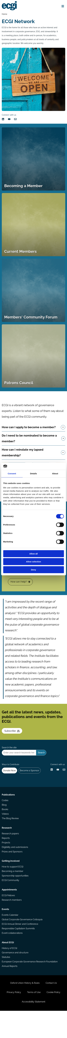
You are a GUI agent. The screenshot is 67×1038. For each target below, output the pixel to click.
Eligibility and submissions (15, 866)
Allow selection (33, 561)
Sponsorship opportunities (15, 896)
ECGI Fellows (8, 917)
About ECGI (8, 966)
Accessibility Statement (33, 1028)
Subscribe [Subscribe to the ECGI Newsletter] (12, 744)
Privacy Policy (13, 1018)
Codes (5, 818)
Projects (6, 862)
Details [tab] (33, 473)
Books (5, 827)
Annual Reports (10, 990)
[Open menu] (62, 6)
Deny (33, 570)
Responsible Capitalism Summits (18, 951)
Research (7, 846)
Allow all (33, 554)
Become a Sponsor (30, 786)
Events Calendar (10, 937)
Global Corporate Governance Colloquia (22, 942)
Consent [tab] (12, 473)
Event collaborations (12, 956)
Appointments (9, 911)
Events (5, 931)
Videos (5, 832)
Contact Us (51, 1008)
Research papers (10, 852)
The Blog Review (10, 837)
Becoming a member (13, 891)
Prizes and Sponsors (12, 871)
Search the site (9, 762)
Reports (6, 857)
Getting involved (11, 881)
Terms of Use (34, 1018)
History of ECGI (9, 972)
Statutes (6, 981)
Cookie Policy (54, 1018)
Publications (8, 812)
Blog (4, 823)
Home (4, 14)
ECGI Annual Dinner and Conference (20, 946)
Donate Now (9, 786)
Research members (12, 921)
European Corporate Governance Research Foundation (30, 985)
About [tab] (55, 473)
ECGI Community (10, 901)
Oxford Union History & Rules (24, 1008)
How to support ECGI (13, 887)
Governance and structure (15, 976)
